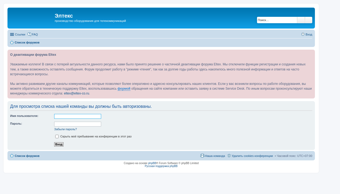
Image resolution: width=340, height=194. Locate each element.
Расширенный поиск (308, 20)
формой (124, 88)
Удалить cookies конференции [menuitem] (252, 155)
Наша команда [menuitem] (215, 155)
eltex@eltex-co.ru (76, 93)
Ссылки (20, 34)
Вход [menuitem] (309, 34)
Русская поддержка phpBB (161, 166)
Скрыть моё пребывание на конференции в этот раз (93, 136)
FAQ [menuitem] (35, 34)
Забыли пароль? (65, 129)
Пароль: (16, 123)
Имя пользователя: (24, 115)
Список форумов (27, 155)
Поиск (301, 20)
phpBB (152, 163)
